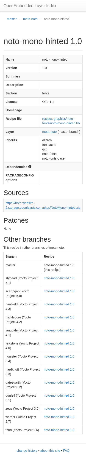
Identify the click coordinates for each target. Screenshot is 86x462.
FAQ (66, 450)
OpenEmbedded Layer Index (29, 5)
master (12, 19)
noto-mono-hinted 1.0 (59, 278)
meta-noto (30, 19)
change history (27, 450)
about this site (50, 450)
